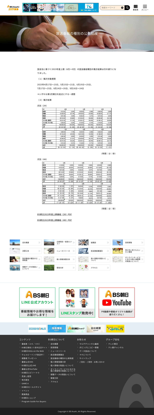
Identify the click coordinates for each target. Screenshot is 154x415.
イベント (25, 390)
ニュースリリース (63, 251)
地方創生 (25, 380)
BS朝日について (56, 339)
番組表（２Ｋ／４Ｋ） (31, 344)
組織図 (93, 242)
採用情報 (128, 242)
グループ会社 (112, 339)
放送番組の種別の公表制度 (30, 259)
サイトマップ (85, 358)
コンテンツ (25, 339)
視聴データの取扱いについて (30, 268)
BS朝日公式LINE (29, 365)
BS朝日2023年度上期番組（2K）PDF (54, 214)
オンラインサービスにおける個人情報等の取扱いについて (132, 259)
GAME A (25, 383)
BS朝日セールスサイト (32, 387)
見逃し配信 (26, 376)
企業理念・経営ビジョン (64, 242)
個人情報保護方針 (63, 259)
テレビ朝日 (113, 344)
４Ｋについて (85, 354)
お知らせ (81, 339)
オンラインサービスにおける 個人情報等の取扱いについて (62, 370)
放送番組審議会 (97, 251)
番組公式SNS (27, 362)
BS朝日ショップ (29, 398)
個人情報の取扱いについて (98, 259)
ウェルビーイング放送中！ (33, 354)
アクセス (94, 267)
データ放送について (88, 351)
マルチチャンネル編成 (89, 344)
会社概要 (25, 242)
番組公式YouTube (29, 369)
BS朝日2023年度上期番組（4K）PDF (54, 220)
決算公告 (25, 251)
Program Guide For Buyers (34, 401)
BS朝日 (14, 7)
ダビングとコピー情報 (89, 347)
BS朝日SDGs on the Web (33, 351)
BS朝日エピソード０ (31, 372)
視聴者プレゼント (29, 358)
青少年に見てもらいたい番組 (132, 251)
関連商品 (25, 394)
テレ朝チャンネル (116, 347)
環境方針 (60, 267)
